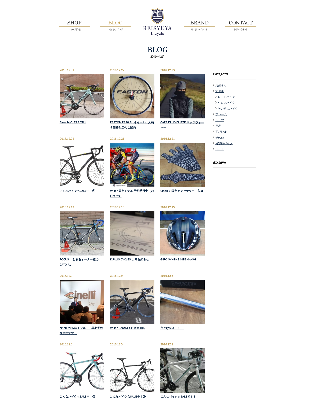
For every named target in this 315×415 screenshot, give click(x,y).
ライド (219, 149)
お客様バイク (224, 143)
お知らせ (221, 85)
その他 (219, 137)
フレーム (221, 114)
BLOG (157, 49)
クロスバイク (226, 102)
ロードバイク (226, 97)
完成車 (219, 91)
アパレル (221, 131)
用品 (218, 126)
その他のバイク (228, 108)
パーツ (219, 120)
